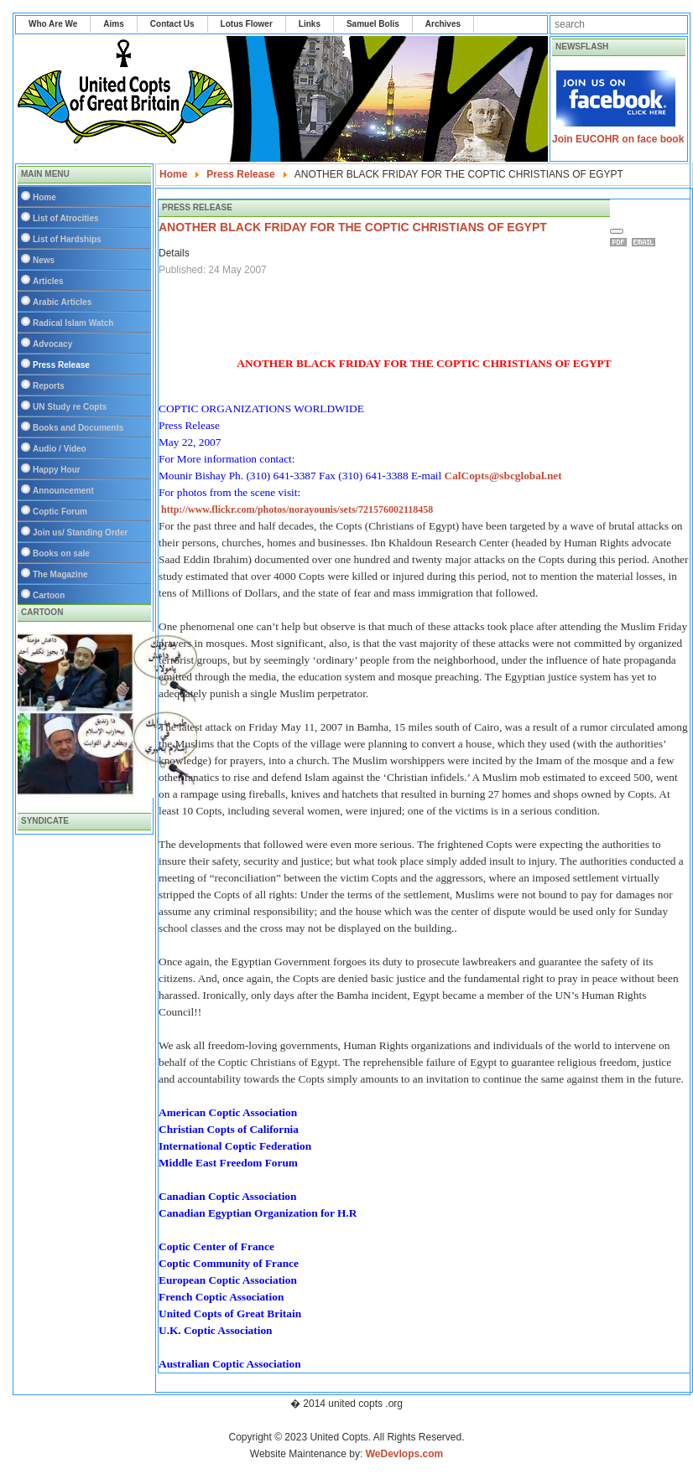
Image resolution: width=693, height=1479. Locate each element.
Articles (48, 281)
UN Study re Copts (70, 406)
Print (620, 242)
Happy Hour (57, 469)
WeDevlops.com (404, 1454)
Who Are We (53, 23)
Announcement (63, 490)
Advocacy (52, 344)
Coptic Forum (60, 511)
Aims (113, 23)
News (44, 260)
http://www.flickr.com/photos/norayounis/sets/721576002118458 (297, 509)
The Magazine (60, 574)
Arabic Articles (62, 302)
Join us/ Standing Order (80, 532)
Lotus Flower (247, 23)
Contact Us (172, 23)
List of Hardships (67, 239)
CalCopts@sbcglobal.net (502, 475)
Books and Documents (78, 427)
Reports (49, 385)
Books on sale (61, 553)
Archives (443, 23)
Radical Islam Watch (73, 323)
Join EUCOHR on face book (618, 139)
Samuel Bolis (372, 23)
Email (646, 242)
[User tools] (616, 231)
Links (309, 23)
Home (44, 197)
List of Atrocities (66, 218)
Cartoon (49, 595)
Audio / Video (59, 448)
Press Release (61, 365)
